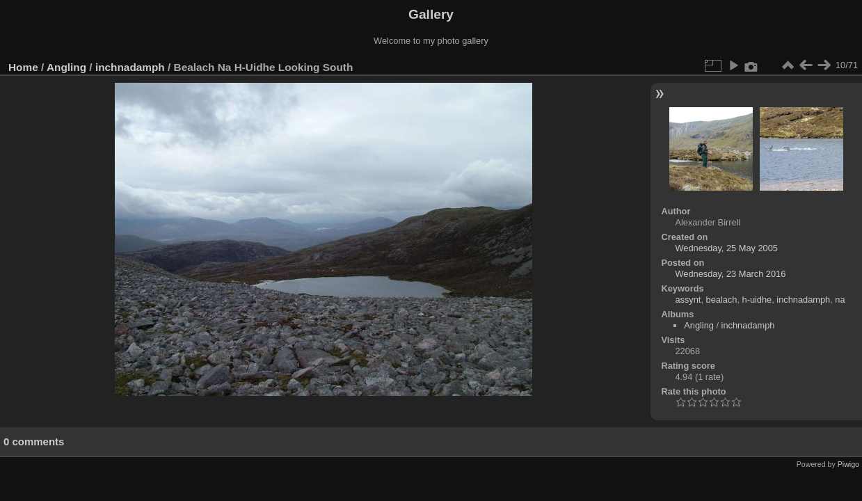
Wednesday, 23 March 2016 (730, 274)
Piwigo (848, 464)
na (840, 299)
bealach (721, 299)
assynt (688, 299)
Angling (66, 67)
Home (23, 67)
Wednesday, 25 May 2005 (726, 248)
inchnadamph (130, 67)
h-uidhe (757, 299)
